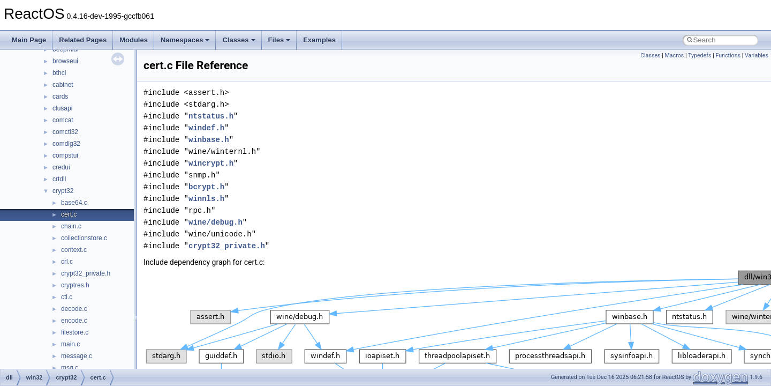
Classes (238, 40)
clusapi (62, 108)
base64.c (74, 202)
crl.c (67, 261)
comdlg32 (66, 143)
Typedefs (700, 55)
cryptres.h (75, 285)
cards (60, 96)
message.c (76, 356)
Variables (756, 55)
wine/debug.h (215, 222)
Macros (674, 55)
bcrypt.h (206, 187)
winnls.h (206, 199)
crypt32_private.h (85, 273)
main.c (70, 344)
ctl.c (66, 297)
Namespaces (185, 40)
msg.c (69, 368)
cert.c (69, 214)
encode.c (74, 320)
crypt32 (62, 191)
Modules (133, 40)
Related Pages (83, 40)
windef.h (206, 128)
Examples (319, 40)
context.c (74, 250)
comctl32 (65, 132)
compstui (65, 155)
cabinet (62, 84)
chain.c (71, 226)
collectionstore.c (84, 238)
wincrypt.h (210, 163)
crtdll (59, 179)
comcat (62, 120)
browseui (65, 61)
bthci (59, 73)
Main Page (29, 40)
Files (279, 40)
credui (61, 167)
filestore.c (74, 332)
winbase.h (208, 140)
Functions (727, 55)
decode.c (74, 309)
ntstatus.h (210, 116)
